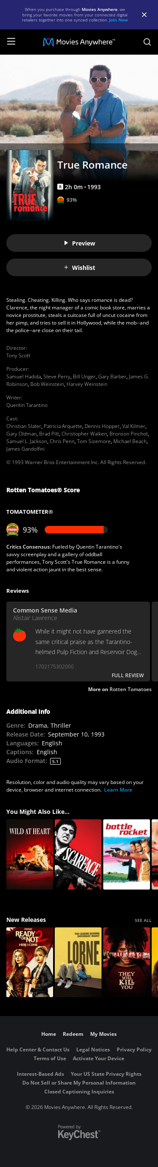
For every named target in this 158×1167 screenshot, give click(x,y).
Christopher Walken (84, 433)
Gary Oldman (21, 433)
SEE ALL (143, 920)
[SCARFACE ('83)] (78, 854)
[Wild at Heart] (29, 854)
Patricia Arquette (63, 426)
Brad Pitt (49, 433)
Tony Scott (18, 355)
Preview (79, 243)
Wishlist (79, 268)
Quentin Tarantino (27, 405)
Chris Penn (62, 441)
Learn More (118, 789)
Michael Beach (130, 441)
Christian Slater (23, 426)
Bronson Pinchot (129, 433)
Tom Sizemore (94, 441)
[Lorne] (78, 962)
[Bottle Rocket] (126, 854)
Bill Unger (84, 376)
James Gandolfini (25, 448)
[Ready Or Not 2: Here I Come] (29, 962)
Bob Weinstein (47, 384)
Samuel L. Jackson (26, 441)
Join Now (118, 20)
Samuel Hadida (23, 376)
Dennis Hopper (102, 426)
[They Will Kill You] (126, 962)
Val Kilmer (133, 426)
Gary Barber (112, 376)
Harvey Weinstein (87, 384)
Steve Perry (56, 376)
